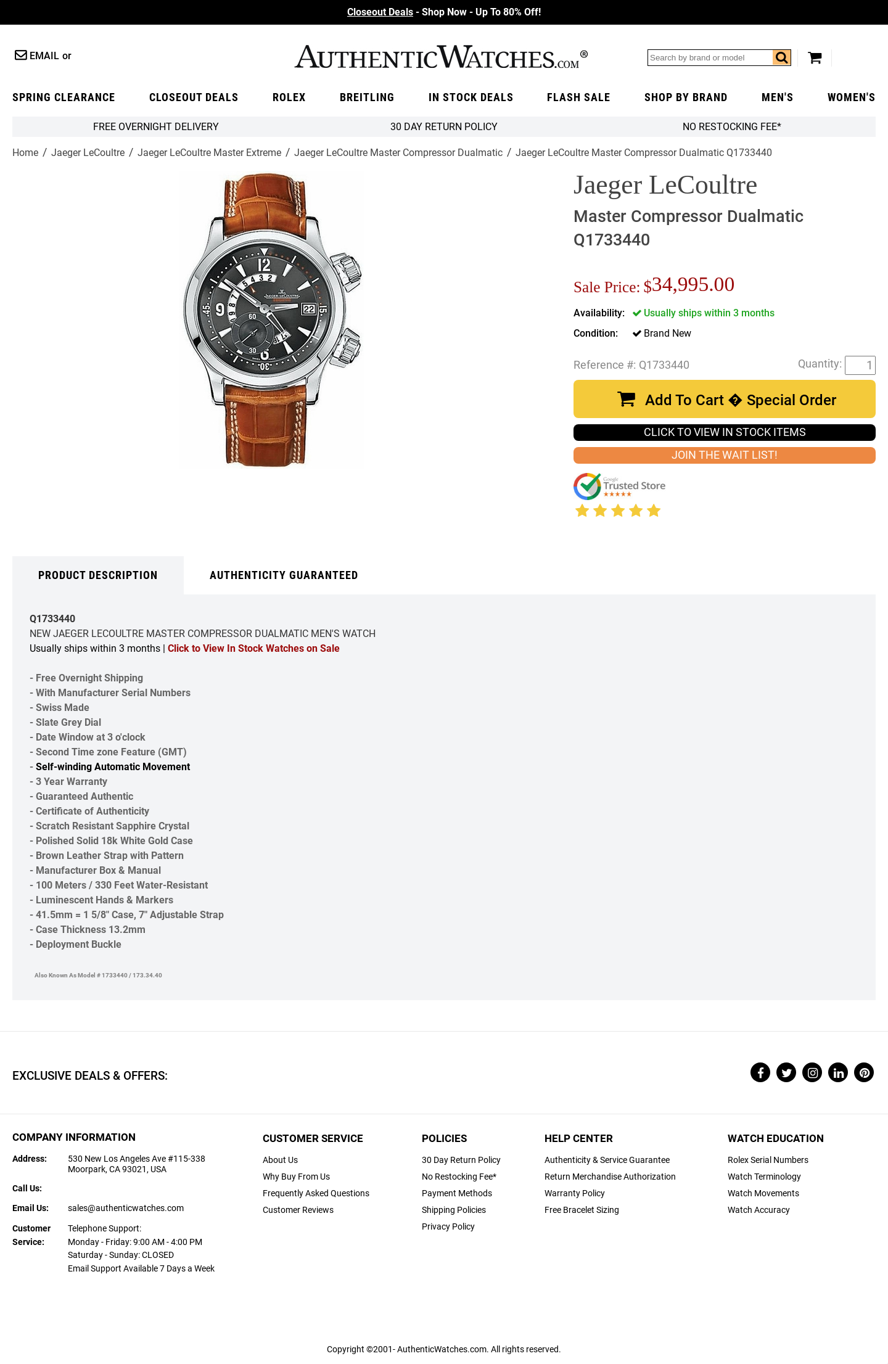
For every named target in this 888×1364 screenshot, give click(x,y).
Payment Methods (457, 1193)
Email (44, 56)
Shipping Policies (454, 1210)
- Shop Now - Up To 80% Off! (444, 12)
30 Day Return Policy (461, 1160)
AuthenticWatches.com (441, 56)
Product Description (98, 575)
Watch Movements (763, 1193)
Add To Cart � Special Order (740, 400)
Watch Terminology (764, 1177)
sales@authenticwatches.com (126, 1208)
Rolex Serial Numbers (768, 1160)
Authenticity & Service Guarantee (607, 1160)
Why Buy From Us (296, 1177)
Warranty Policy (575, 1193)
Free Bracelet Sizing (582, 1210)
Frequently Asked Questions (316, 1193)
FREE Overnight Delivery (156, 127)
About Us (280, 1160)
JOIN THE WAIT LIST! (725, 455)
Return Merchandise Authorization (610, 1177)
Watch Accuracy (759, 1210)
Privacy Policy (448, 1227)
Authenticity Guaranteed (284, 575)
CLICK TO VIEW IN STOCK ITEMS (725, 432)
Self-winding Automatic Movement (113, 767)
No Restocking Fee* (732, 127)
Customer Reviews (298, 1210)
